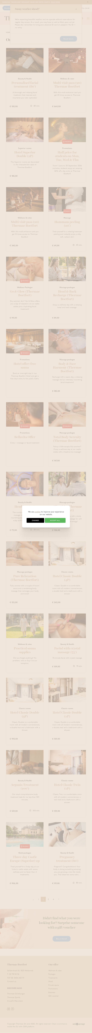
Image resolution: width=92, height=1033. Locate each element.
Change (35, 520)
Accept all (55, 520)
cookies (37, 511)
